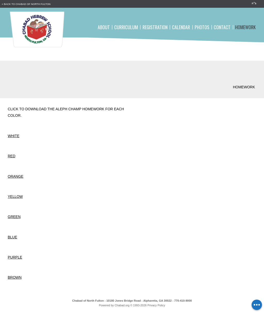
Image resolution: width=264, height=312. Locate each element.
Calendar (181, 27)
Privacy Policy (156, 305)
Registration (155, 27)
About (104, 27)
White (13, 136)
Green (14, 217)
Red (11, 156)
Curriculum (126, 27)
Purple (15, 257)
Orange (15, 176)
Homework (245, 27)
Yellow (15, 196)
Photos (202, 27)
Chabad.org (122, 305)
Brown (15, 277)
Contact (222, 27)
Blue (12, 237)
